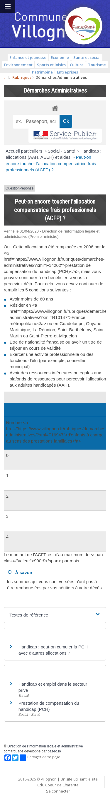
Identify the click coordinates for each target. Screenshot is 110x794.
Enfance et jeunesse (27, 57)
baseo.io (54, 751)
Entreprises (67, 72)
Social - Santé (62, 150)
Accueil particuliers (24, 150)
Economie (60, 57)
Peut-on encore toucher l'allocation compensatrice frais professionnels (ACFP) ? (51, 163)
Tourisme (97, 64)
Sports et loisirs (51, 64)
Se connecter (58, 791)
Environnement (18, 64)
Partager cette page (40, 757)
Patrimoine (42, 72)
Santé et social (87, 57)
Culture (77, 64)
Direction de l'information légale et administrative (45, 746)
